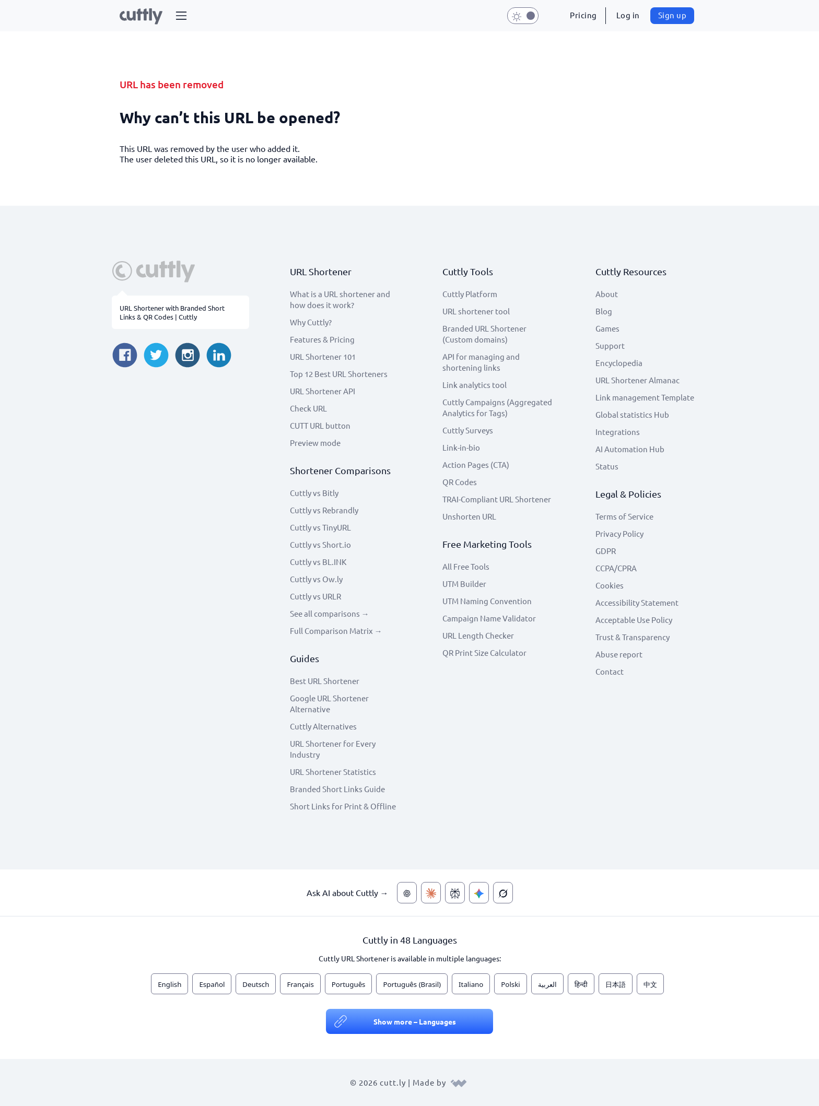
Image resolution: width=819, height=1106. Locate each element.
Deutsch (255, 984)
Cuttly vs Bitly (314, 493)
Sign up (672, 15)
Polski (510, 984)
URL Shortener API (322, 391)
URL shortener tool (476, 311)
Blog (603, 311)
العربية (547, 984)
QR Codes (459, 482)
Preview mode (315, 443)
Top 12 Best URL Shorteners (339, 374)
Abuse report (618, 654)
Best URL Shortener (324, 681)
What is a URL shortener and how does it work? (340, 299)
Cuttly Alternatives (323, 726)
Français (300, 984)
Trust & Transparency (632, 637)
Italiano (471, 984)
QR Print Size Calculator (484, 652)
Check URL (308, 408)
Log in (628, 15)
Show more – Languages (414, 1021)
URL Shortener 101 (323, 356)
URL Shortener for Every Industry (333, 748)
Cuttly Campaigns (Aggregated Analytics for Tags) (497, 407)
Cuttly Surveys (467, 430)
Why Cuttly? (311, 322)
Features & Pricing (322, 339)
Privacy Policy (619, 533)
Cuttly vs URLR (315, 596)
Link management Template (644, 397)
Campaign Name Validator (489, 618)
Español (212, 984)
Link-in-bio (461, 447)
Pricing (583, 15)
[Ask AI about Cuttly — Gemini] (479, 892)
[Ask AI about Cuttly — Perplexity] (455, 892)
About (606, 294)
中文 (650, 984)
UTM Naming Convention (487, 601)
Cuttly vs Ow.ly (316, 579)
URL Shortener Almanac (637, 380)
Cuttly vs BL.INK (318, 562)
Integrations (617, 432)
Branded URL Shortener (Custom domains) (484, 333)
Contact (609, 671)
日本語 (615, 984)
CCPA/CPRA (616, 568)
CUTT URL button (320, 425)
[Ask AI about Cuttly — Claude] (431, 892)
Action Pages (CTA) (475, 464)
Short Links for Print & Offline (343, 806)
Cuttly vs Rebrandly (324, 510)
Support (610, 345)
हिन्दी (581, 984)
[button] (181, 15)
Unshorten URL (469, 516)
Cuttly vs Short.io (320, 544)
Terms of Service (624, 516)
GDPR (605, 551)
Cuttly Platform (469, 294)
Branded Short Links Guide (337, 789)
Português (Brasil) (412, 984)
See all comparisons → (329, 613)
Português (349, 984)
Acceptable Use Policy (633, 620)
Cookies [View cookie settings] (609, 585)
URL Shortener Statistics (333, 771)
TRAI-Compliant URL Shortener (496, 499)
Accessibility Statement (636, 602)
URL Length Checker (478, 635)
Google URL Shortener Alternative (329, 703)
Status (606, 466)
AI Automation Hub (629, 449)
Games (607, 328)
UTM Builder (464, 584)
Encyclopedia (618, 363)
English (169, 984)
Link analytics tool (474, 385)
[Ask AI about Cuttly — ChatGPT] (407, 892)
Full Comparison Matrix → (336, 631)
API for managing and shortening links (481, 361)
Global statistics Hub (632, 414)
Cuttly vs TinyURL (320, 527)
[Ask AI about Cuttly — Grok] (503, 892)
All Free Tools (465, 566)
